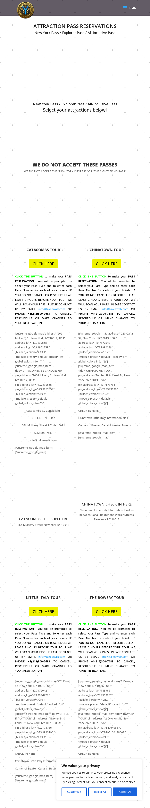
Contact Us (89, 710)
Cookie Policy (26, 761)
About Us (88, 704)
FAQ (20, 743)
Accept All (125, 792)
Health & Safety (28, 755)
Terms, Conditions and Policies (37, 749)
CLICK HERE (43, 212)
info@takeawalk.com (51, 257)
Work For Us (90, 716)
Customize (74, 792)
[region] (99, 779)
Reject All (100, 792)
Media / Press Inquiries (96, 722)
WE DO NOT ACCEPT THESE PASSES (74, 164)
